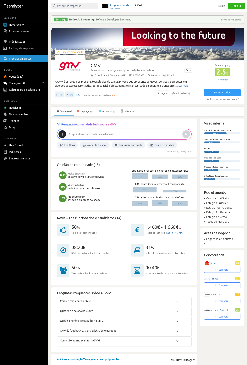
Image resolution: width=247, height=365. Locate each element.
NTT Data (215, 279)
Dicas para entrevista (128, 145)
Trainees (11, 120)
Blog (9, 127)
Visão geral (64, 111)
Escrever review (222, 92)
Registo (236, 5)
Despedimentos (16, 114)
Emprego (85, 111)
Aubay (213, 263)
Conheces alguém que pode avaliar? (222, 99)
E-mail (168, 75)
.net (68, 95)
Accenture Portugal (219, 310)
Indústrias (12, 151)
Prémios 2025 (14, 41)
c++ (58, 95)
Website (154, 75)
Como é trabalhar (162, 145)
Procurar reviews (16, 31)
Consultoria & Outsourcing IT (108, 75)
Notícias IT (13, 107)
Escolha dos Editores (231, 20)
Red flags (67, 145)
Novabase (215, 294)
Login (221, 5)
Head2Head (13, 145)
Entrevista (107, 111)
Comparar (222, 269)
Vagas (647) (13, 77)
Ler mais (183, 85)
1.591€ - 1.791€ (174, 232)
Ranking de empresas (19, 48)
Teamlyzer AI (25, 82)
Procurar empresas (18, 58)
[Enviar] (186, 134)
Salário (127, 111)
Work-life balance (95, 145)
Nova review (13, 25)
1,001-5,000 (136, 75)
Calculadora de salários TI (22, 89)
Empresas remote (17, 158)
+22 (78, 95)
